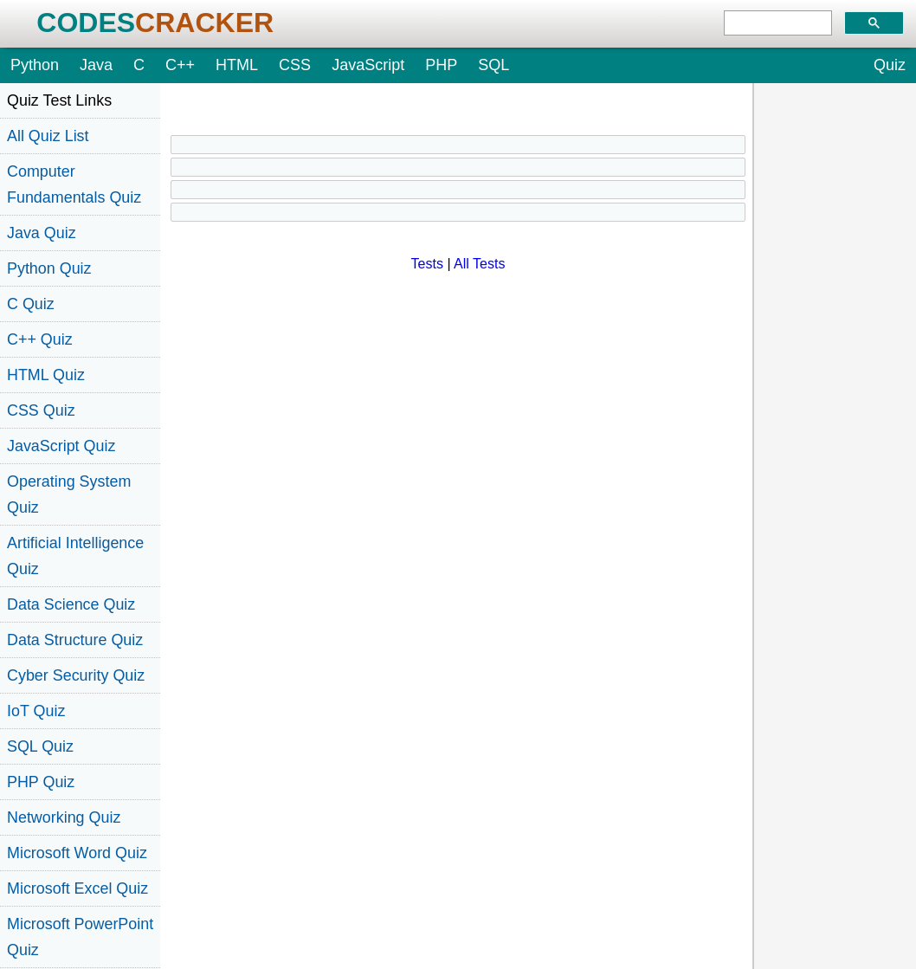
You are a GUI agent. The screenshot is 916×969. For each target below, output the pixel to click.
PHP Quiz (40, 782)
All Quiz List (48, 136)
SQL (493, 65)
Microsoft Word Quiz (77, 853)
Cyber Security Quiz (76, 675)
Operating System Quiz (69, 494)
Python (34, 65)
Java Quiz (41, 233)
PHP (441, 65)
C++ (180, 65)
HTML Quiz (46, 375)
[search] (777, 23)
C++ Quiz (40, 339)
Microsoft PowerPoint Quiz (80, 937)
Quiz (890, 65)
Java (96, 65)
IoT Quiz (36, 711)
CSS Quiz (41, 410)
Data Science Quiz (71, 604)
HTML (237, 65)
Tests (427, 263)
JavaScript (368, 65)
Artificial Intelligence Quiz (75, 556)
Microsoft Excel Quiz (77, 888)
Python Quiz (49, 268)
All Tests (479, 263)
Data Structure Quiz (75, 640)
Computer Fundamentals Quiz (74, 184)
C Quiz (31, 304)
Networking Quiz (63, 817)
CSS (295, 65)
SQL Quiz (40, 746)
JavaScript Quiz (61, 446)
